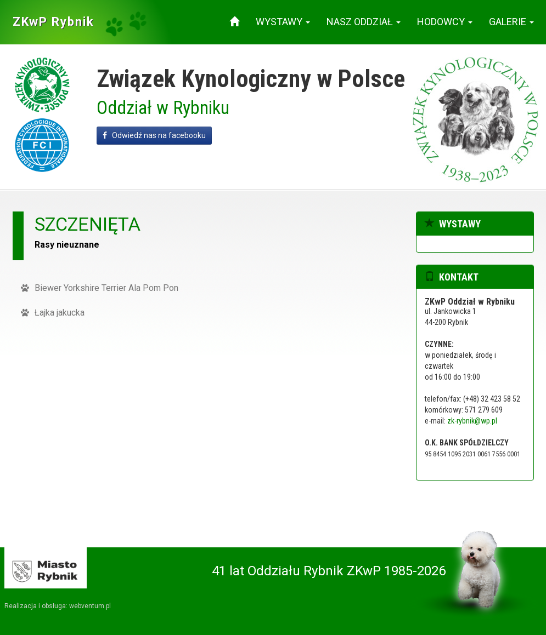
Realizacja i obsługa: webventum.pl (57, 606)
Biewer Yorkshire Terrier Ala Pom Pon (99, 288)
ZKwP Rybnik (53, 21)
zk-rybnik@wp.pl (472, 420)
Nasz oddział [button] (364, 21)
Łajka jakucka (53, 312)
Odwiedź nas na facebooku (154, 135)
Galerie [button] (511, 21)
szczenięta (87, 224)
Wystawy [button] (283, 21)
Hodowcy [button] (444, 21)
